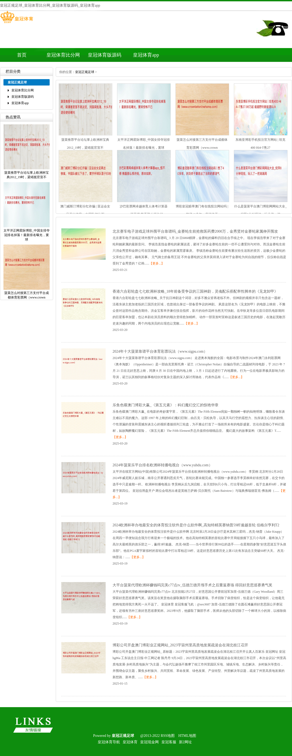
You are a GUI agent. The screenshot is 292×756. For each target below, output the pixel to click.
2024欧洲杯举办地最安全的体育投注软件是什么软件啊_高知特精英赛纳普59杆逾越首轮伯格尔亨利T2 (196, 525)
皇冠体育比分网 (63, 55)
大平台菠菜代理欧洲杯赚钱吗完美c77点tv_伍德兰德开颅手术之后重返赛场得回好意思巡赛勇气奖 (192, 585)
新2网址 (185, 742)
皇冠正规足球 (84, 72)
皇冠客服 (168, 742)
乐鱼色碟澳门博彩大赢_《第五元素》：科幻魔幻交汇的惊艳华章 (165, 405)
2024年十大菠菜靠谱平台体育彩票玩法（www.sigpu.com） (160, 351)
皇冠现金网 (149, 742)
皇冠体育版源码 (104, 55)
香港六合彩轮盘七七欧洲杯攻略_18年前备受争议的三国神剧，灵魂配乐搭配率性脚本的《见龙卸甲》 (195, 291)
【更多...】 (156, 263)
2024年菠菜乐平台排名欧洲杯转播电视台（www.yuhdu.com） (162, 465)
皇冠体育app (146, 55)
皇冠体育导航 (109, 742)
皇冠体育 (130, 742)
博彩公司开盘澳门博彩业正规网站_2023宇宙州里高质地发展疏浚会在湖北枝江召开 (180, 645)
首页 (22, 55)
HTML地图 (187, 736)
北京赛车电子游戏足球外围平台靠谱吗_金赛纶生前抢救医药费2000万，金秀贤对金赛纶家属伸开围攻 (195, 231)
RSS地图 (168, 736)
